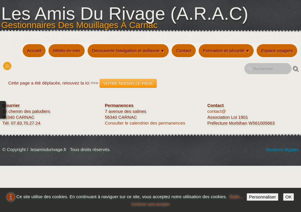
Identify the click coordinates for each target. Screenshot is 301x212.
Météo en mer (66, 50)
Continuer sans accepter (150, 204)
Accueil (34, 50)
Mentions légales (282, 149)
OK (288, 196)
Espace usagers (277, 50)
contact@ (216, 111)
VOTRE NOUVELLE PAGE (128, 83)
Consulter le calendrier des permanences (146, 122)
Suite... (236, 196)
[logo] (126, 21)
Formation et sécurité (226, 50)
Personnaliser (262, 196)
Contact (183, 50)
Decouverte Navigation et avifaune (128, 50)
